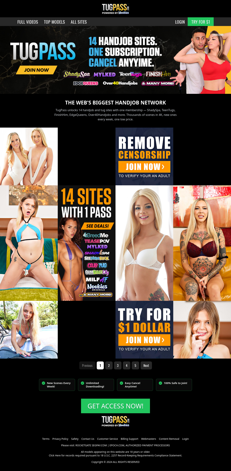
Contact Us (87, 439)
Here (58, 455)
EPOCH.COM (117, 445)
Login (185, 439)
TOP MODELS (54, 22)
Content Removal (169, 439)
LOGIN (180, 22)
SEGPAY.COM (99, 445)
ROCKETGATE (83, 445)
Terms (45, 439)
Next (146, 365)
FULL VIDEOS (27, 22)
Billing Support (129, 439)
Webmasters (148, 439)
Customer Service (107, 439)
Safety (75, 439)
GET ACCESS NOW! (115, 406)
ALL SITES (79, 22)
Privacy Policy (60, 439)
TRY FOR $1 (200, 21)
